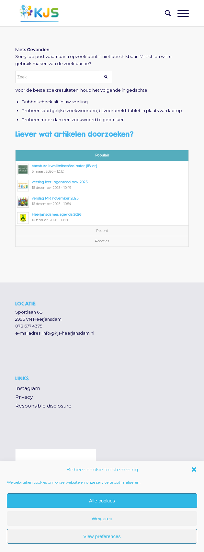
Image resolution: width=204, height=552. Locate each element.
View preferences (102, 536)
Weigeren (102, 518)
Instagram (27, 388)
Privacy (24, 397)
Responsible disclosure (43, 406)
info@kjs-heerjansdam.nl (68, 333)
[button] (194, 469)
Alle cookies (102, 500)
